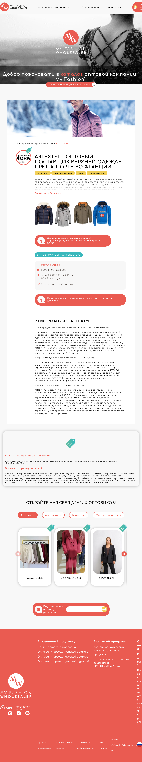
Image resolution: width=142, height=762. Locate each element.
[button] (18, 554)
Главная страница (27, 143)
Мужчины (47, 143)
